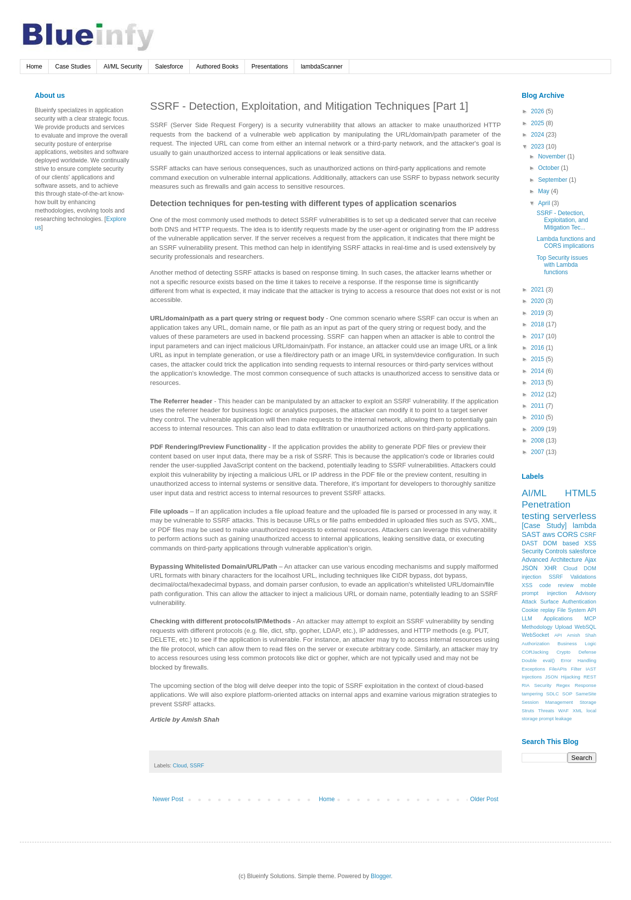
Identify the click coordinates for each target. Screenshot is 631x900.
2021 (538, 289)
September (553, 179)
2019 (538, 312)
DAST (530, 543)
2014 (538, 371)
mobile (588, 585)
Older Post (484, 799)
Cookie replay (538, 610)
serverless (574, 516)
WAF (563, 710)
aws (549, 534)
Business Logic (576, 643)
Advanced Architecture (552, 559)
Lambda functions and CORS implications (566, 242)
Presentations (269, 66)
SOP (567, 693)
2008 (538, 440)
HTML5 (580, 493)
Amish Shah (581, 635)
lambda (584, 525)
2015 (538, 359)
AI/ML (534, 493)
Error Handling (578, 660)
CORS (567, 534)
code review (557, 585)
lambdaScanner (321, 66)
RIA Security (537, 685)
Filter (576, 669)
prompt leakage (555, 718)
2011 (538, 405)
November (552, 156)
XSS (527, 585)
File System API (576, 610)
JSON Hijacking (562, 676)
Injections (532, 676)
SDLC (552, 693)
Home (34, 66)
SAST (531, 534)
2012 (538, 394)
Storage (587, 702)
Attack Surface (540, 601)
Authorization (536, 643)
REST (589, 676)
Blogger (381, 876)
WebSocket (535, 635)
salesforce (582, 551)
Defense (587, 652)
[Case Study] (544, 525)
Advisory (586, 593)
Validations (583, 577)
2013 (538, 382)
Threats (546, 710)
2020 (538, 301)
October (549, 167)
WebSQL (585, 627)
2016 (538, 347)
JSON (530, 568)
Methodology (537, 627)
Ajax (590, 559)
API (557, 635)
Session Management (547, 702)
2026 (538, 111)
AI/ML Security (122, 66)
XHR (550, 568)
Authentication (579, 601)
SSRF (197, 765)
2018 (538, 324)
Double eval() (538, 660)
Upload (563, 627)
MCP (590, 618)
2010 (538, 417)
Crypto (563, 652)
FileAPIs (558, 669)
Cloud (180, 765)
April (545, 203)
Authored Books (217, 66)
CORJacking (535, 652)
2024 (538, 134)
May (544, 191)
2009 (538, 429)
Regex (563, 685)
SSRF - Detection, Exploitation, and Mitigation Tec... (562, 220)
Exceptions (533, 669)
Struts (528, 710)
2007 (538, 452)
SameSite (585, 693)
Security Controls (544, 551)
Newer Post (168, 799)
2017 (538, 336)
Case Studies (72, 66)
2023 (538, 146)
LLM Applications (547, 618)
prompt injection (544, 593)
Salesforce (169, 66)
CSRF (588, 534)
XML (578, 710)
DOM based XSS (569, 543)
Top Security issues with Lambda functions (562, 265)
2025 (538, 123)
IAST (591, 669)
